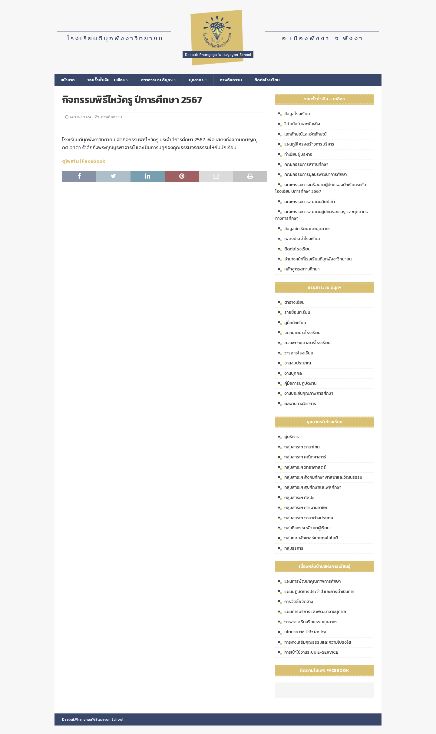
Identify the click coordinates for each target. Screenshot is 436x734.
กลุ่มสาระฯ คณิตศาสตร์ (300, 458)
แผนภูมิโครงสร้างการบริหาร (304, 145)
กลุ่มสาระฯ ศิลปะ (294, 498)
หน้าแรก (68, 80)
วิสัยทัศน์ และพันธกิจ (297, 125)
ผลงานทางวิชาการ (295, 404)
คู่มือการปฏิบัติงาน (295, 384)
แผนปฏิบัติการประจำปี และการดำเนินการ (315, 592)
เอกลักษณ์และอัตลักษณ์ (300, 135)
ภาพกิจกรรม (239, 80)
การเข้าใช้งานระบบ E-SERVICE (306, 653)
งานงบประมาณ (293, 364)
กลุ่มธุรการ (289, 549)
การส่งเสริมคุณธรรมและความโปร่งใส (313, 643)
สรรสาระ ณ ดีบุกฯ (162, 80)
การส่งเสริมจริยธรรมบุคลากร (306, 622)
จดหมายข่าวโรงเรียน (297, 333)
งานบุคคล (288, 374)
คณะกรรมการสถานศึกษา (301, 165)
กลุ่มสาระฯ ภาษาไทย (297, 447)
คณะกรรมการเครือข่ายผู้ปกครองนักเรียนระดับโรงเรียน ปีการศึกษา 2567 (320, 188)
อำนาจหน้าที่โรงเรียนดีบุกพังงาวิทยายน (313, 259)
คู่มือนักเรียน (290, 323)
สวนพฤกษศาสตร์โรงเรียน (302, 343)
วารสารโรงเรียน (294, 353)
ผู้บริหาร (287, 437)
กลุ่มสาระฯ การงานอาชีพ (301, 508)
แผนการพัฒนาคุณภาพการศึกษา (308, 582)
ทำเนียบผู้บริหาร (293, 155)
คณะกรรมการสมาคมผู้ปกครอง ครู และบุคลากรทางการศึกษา (321, 215)
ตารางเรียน (289, 303)
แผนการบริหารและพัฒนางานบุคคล (310, 612)
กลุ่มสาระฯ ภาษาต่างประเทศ (304, 518)
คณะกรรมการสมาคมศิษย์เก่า (305, 202)
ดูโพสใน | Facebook (83, 162)
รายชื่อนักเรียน (292, 313)
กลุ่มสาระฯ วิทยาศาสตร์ (300, 468)
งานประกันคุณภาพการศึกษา (304, 394)
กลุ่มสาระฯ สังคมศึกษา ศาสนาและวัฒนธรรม (318, 478)
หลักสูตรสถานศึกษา (297, 270)
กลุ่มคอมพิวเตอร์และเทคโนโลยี (306, 539)
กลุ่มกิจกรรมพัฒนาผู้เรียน (302, 528)
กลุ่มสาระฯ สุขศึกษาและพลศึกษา (308, 488)
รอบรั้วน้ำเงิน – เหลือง (108, 80)
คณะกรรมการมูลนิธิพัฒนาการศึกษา (311, 175)
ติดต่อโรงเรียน (278, 80)
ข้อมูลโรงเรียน (292, 115)
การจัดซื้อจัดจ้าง (294, 602)
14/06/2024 (80, 118)
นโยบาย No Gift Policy (300, 633)
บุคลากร (203, 80)
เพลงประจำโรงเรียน (297, 239)
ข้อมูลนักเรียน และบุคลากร (303, 229)
